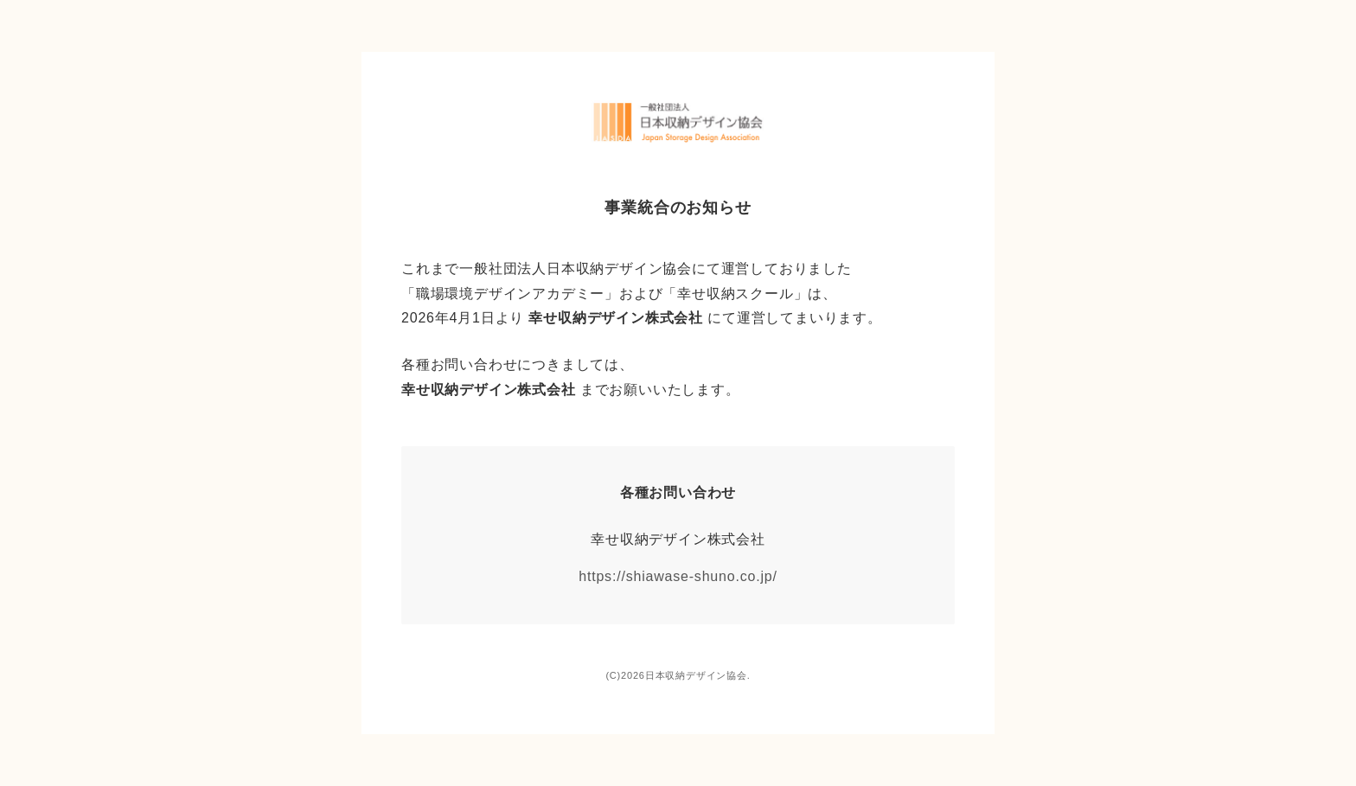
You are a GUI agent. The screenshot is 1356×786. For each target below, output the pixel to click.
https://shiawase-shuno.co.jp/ (678, 576)
